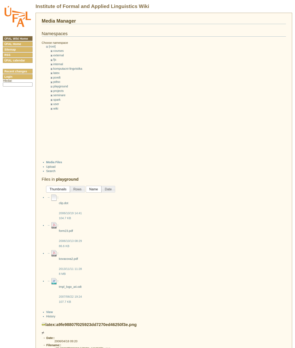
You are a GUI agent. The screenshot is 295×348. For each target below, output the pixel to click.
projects (58, 90)
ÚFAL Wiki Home (16, 38)
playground (60, 86)
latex (56, 73)
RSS (7, 55)
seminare (59, 95)
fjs (54, 59)
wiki (55, 108)
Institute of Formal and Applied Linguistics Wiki (92, 6)
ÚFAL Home (12, 44)
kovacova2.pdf (68, 258)
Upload (51, 166)
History (50, 316)
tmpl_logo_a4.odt (70, 286)
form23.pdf (66, 230)
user (56, 104)
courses (58, 50)
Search (51, 171)
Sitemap (10, 49)
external (58, 55)
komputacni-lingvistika (67, 68)
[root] (52, 46)
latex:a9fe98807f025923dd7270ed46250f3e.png (91, 324)
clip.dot (63, 203)
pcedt (56, 77)
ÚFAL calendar (14, 60)
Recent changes (15, 71)
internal (58, 64)
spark (56, 99)
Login (8, 76)
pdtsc (56, 81)
